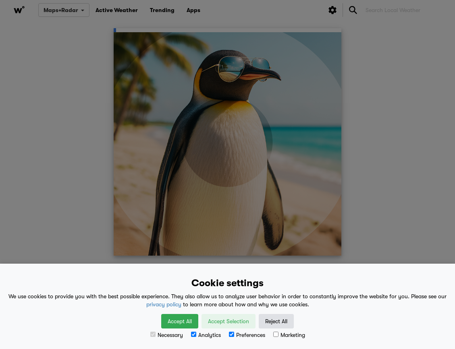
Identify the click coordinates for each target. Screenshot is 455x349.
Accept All (180, 321)
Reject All (276, 321)
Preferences (247, 335)
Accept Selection (228, 321)
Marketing (289, 335)
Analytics (206, 335)
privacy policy (163, 304)
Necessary (166, 335)
